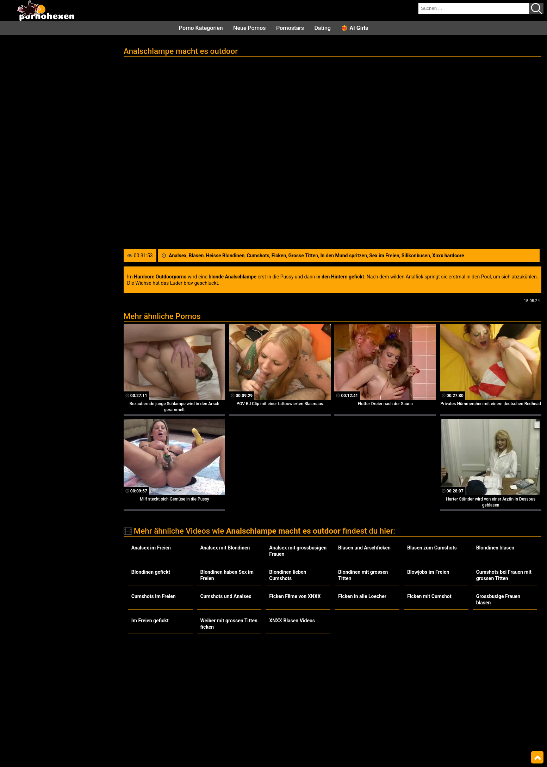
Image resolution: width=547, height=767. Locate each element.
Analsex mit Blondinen (225, 548)
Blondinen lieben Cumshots (287, 575)
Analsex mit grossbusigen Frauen (298, 551)
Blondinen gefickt (150, 572)
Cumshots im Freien (153, 596)
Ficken (279, 255)
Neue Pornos (249, 28)
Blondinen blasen (495, 548)
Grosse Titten (303, 255)
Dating (322, 28)
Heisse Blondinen (225, 255)
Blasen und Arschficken (364, 548)
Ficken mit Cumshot (429, 596)
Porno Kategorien (201, 28)
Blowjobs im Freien (428, 572)
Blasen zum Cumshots (432, 548)
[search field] (473, 8)
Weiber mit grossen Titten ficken (228, 624)
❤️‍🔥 (354, 28)
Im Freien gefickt (150, 620)
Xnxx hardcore (448, 255)
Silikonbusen (416, 255)
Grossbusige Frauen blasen (498, 599)
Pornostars (290, 28)
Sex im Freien (384, 255)
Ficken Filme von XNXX (295, 596)
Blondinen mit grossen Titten (363, 575)
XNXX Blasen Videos (292, 620)
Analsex (177, 255)
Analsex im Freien (151, 548)
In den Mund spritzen (343, 255)
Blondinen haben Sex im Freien (227, 575)
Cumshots (258, 255)
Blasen (196, 255)
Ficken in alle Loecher (362, 596)
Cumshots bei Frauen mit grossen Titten (504, 575)
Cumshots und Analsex (225, 596)
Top (537, 757)
